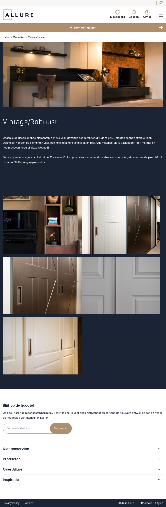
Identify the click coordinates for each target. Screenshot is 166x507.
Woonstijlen (19, 37)
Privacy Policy (11, 502)
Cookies (28, 502)
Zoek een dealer (83, 27)
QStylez (158, 502)
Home (6, 37)
